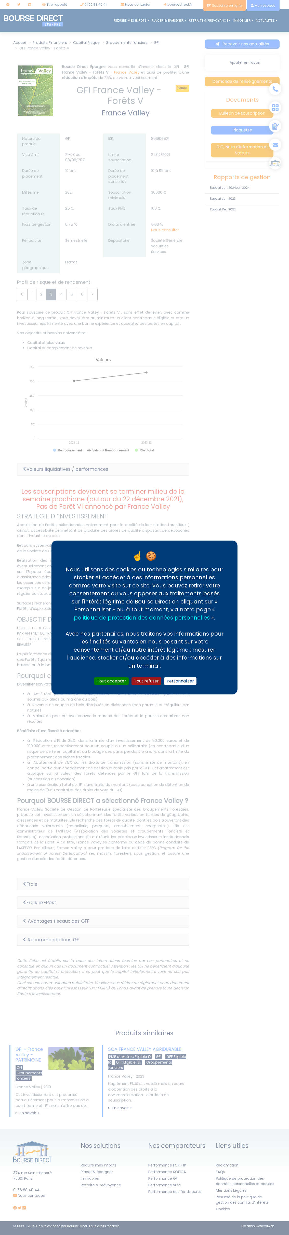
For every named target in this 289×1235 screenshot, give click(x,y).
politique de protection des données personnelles (142, 617)
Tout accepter (111, 681)
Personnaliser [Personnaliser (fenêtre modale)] (180, 681)
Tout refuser (146, 681)
